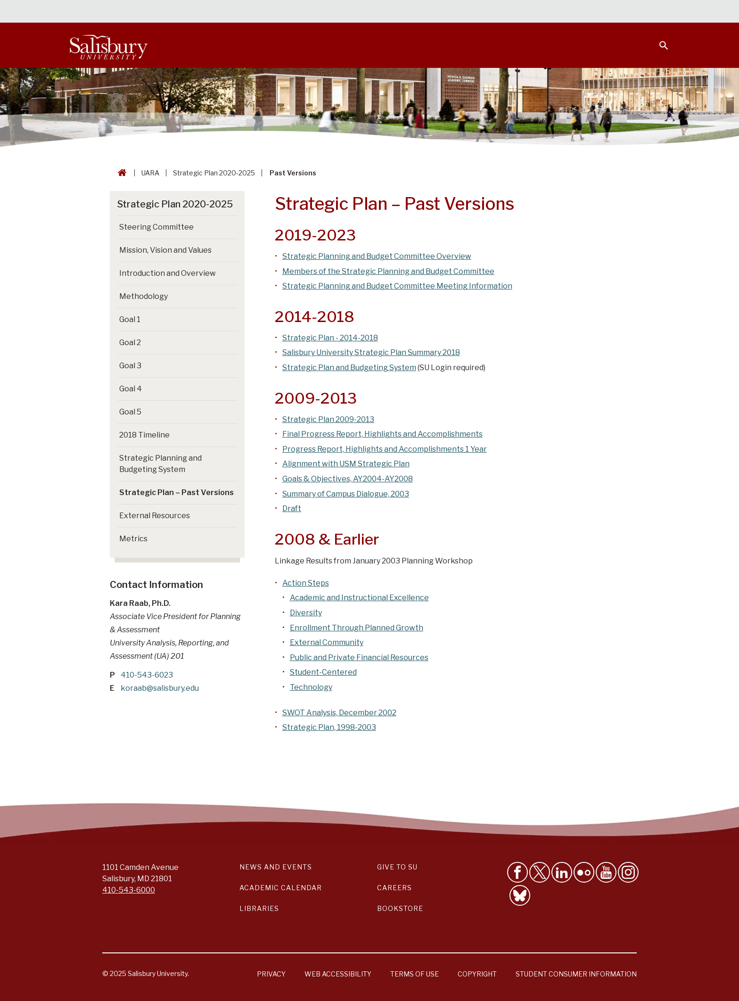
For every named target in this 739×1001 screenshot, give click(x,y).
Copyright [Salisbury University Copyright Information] (477, 974)
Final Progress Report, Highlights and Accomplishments (382, 434)
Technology (311, 687)
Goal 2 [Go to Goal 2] (130, 342)
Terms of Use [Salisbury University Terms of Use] (414, 974)
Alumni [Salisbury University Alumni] (604, 12)
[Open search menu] (658, 39)
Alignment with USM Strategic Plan (346, 463)
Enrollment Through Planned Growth (356, 627)
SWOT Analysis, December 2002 (339, 712)
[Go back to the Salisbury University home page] (120, 172)
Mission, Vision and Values (165, 250)
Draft (291, 508)
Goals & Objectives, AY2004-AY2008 (347, 478)
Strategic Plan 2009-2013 (328, 419)
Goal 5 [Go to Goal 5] (130, 411)
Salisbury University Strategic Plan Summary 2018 (371, 352)
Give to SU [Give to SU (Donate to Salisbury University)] (397, 867)
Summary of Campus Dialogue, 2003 (345, 493)
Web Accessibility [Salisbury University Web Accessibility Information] (337, 974)
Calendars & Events (388, 12)
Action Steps (305, 583)
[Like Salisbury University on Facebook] (517, 872)
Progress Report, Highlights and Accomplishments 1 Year (384, 449)
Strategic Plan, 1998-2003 (329, 727)
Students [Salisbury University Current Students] (453, 12)
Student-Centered (323, 672)
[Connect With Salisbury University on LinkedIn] (561, 872)
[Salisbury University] (108, 45)
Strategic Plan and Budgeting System (349, 367)
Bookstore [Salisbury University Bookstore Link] (400, 908)
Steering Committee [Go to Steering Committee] (156, 227)
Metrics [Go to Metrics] (133, 538)
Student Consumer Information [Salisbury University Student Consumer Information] (576, 974)
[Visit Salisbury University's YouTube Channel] (606, 872)
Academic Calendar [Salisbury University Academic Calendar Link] (280, 888)
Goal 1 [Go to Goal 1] (129, 319)
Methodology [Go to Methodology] (143, 296)
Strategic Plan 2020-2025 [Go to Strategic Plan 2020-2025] (175, 204)
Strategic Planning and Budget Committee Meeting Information (397, 285)
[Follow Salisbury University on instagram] (628, 872)
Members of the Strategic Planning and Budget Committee (388, 271)
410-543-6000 (128, 889)
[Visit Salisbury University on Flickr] (584, 872)
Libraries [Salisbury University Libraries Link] (259, 908)
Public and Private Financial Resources (359, 657)
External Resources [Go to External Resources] (154, 515)
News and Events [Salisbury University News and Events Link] (275, 867)
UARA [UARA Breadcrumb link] (150, 173)
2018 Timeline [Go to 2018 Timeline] (144, 434)
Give (650, 11)
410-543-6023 (147, 674)
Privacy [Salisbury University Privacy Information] (271, 974)
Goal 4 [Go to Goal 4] (130, 388)
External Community (326, 642)
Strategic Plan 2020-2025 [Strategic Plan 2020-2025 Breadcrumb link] (214, 173)
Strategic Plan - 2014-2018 (330, 337)
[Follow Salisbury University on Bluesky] (519, 895)
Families (564, 12)
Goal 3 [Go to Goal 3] (130, 365)
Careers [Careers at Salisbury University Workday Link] (394, 888)
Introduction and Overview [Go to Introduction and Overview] (167, 273)
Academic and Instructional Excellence (359, 597)
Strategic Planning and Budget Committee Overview (376, 256)
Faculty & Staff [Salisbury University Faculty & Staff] (510, 12)
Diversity (306, 612)
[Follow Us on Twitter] (539, 872)
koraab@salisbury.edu (160, 688)
